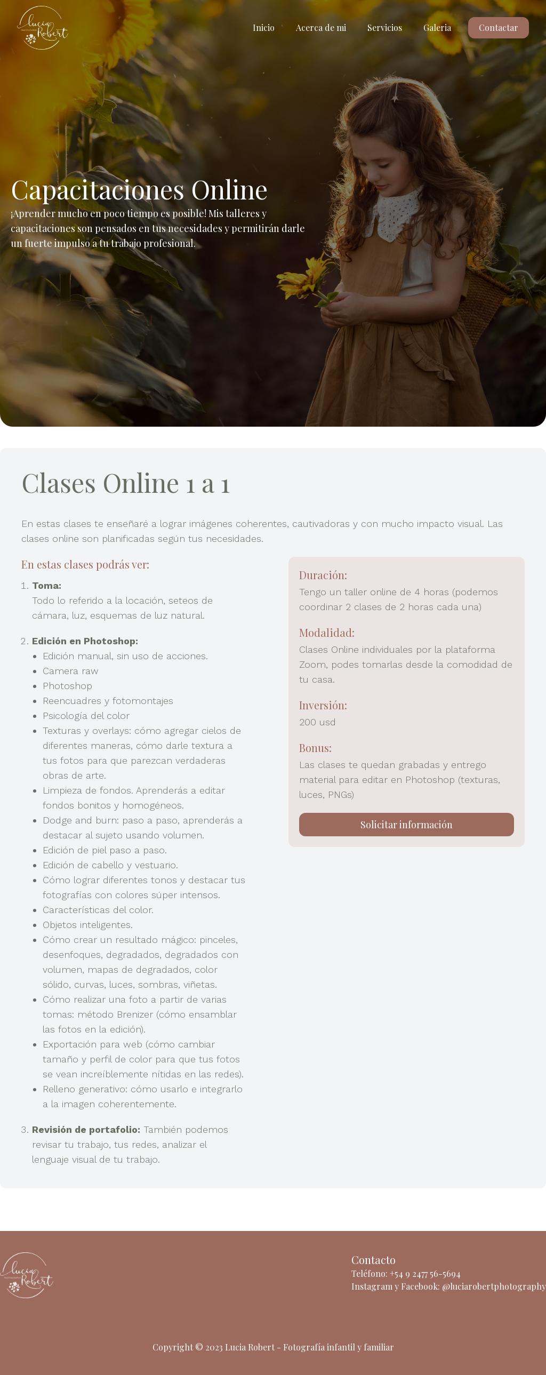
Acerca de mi (321, 27)
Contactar (498, 27)
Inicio (264, 27)
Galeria (437, 27)
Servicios (384, 27)
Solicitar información (406, 824)
